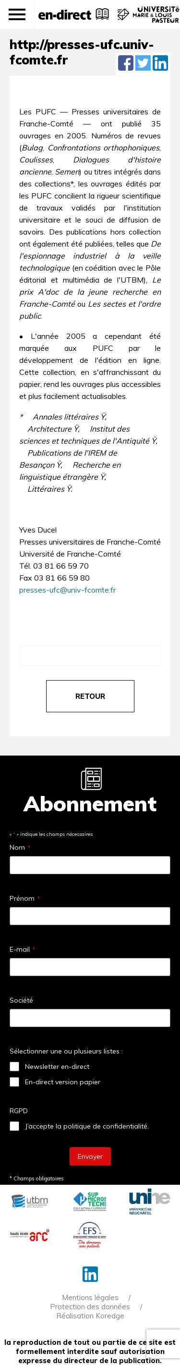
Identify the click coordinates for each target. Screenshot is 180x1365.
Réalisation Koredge (90, 1315)
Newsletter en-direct (57, 1066)
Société (21, 1000)
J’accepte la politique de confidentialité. (87, 1126)
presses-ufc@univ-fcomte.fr (67, 590)
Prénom (25, 898)
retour (90, 696)
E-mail (22, 949)
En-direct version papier (62, 1082)
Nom (20, 847)
